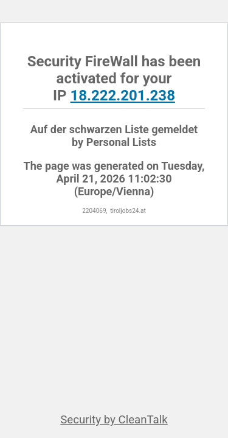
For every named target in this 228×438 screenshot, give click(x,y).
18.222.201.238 (123, 95)
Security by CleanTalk (114, 419)
